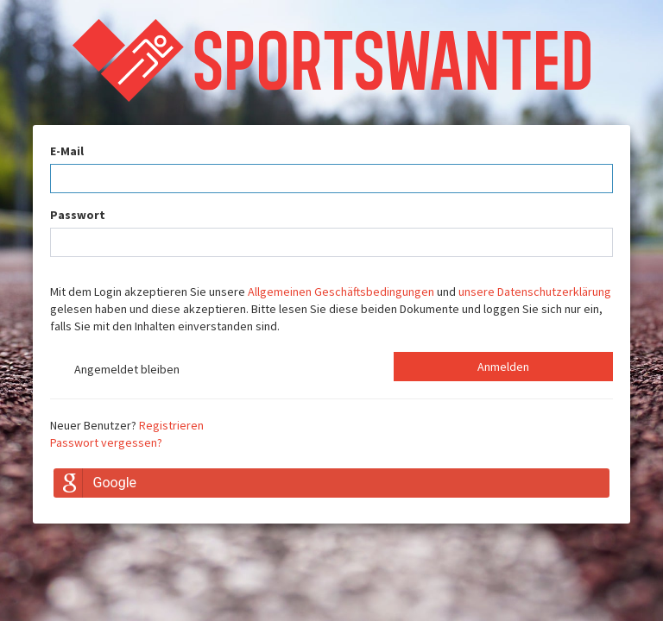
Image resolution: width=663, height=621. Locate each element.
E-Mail (67, 151)
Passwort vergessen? (106, 442)
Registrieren (171, 425)
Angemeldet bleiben (115, 370)
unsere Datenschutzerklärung (534, 291)
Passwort (77, 215)
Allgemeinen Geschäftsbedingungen (341, 291)
